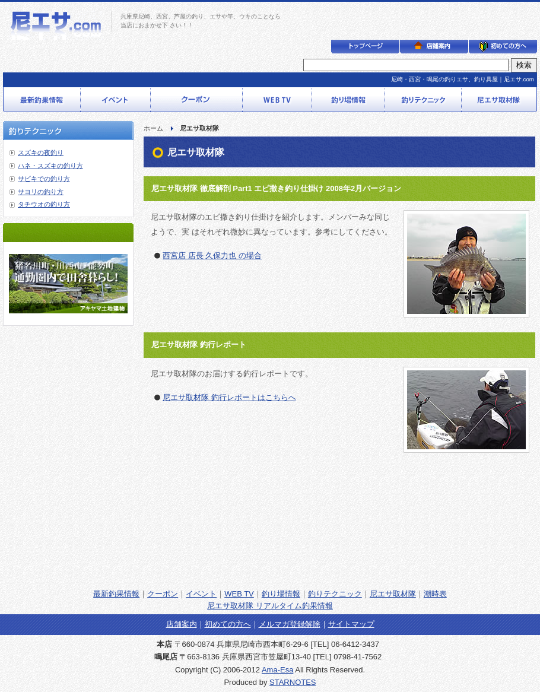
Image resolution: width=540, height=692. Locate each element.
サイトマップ (351, 624)
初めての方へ (228, 624)
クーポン (162, 593)
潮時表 (435, 593)
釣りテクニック (335, 593)
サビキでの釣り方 (44, 178)
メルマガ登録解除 (289, 624)
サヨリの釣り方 (40, 191)
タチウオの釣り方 (44, 204)
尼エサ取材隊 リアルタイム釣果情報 (270, 605)
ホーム (153, 128)
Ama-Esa (277, 669)
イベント (201, 593)
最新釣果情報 (116, 593)
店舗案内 (181, 624)
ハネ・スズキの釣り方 (50, 165)
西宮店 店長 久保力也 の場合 (212, 255)
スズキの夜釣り (40, 152)
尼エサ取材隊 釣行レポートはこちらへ (229, 397)
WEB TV (239, 593)
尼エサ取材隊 (393, 593)
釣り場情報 (281, 593)
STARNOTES (292, 682)
